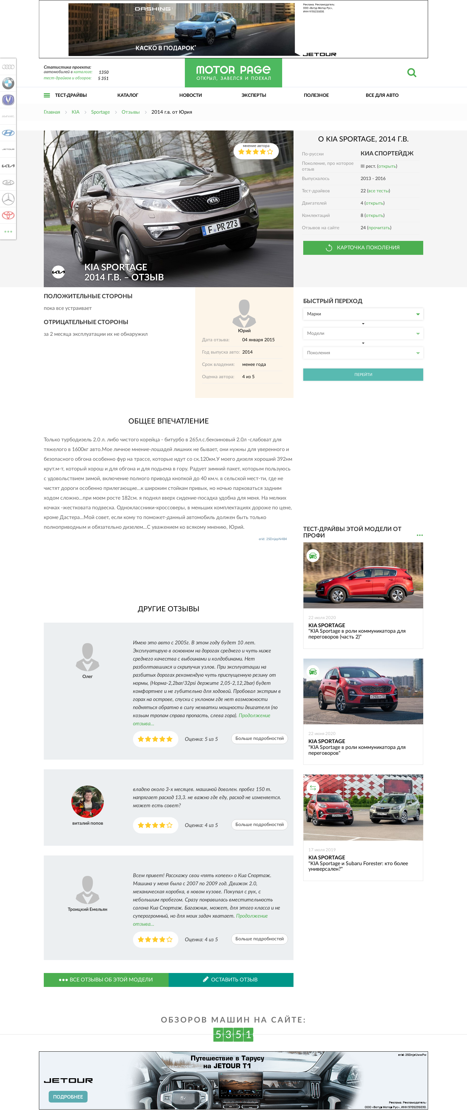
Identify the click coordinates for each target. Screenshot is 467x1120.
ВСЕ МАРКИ (7, 231)
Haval (7, 116)
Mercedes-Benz (7, 198)
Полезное (316, 95)
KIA (7, 165)
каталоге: (83, 72)
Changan (7, 99)
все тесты (378, 191)
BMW (7, 83)
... (419, 535)
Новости (190, 95)
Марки (363, 314)
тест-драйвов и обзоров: (67, 78)
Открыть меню (47, 102)
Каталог (127, 95)
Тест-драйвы (71, 95)
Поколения (363, 353)
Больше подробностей (259, 738)
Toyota (7, 215)
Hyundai (7, 132)
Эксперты (254, 95)
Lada (7, 182)
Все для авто (382, 95)
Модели (363, 333)
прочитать (379, 228)
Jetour (7, 149)
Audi (7, 66)
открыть (387, 166)
